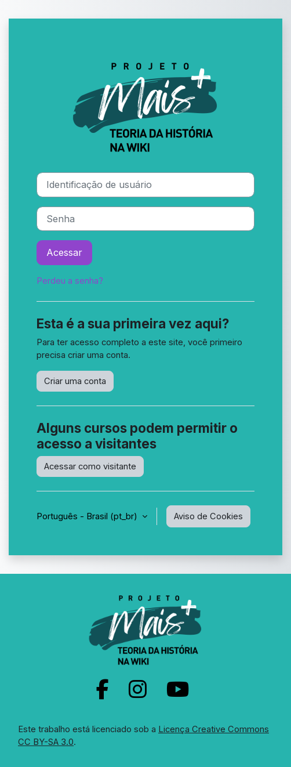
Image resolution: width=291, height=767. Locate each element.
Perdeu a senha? (70, 281)
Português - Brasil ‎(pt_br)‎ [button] (88, 516)
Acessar (64, 252)
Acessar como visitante (90, 466)
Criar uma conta (75, 381)
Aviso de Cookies (208, 516)
